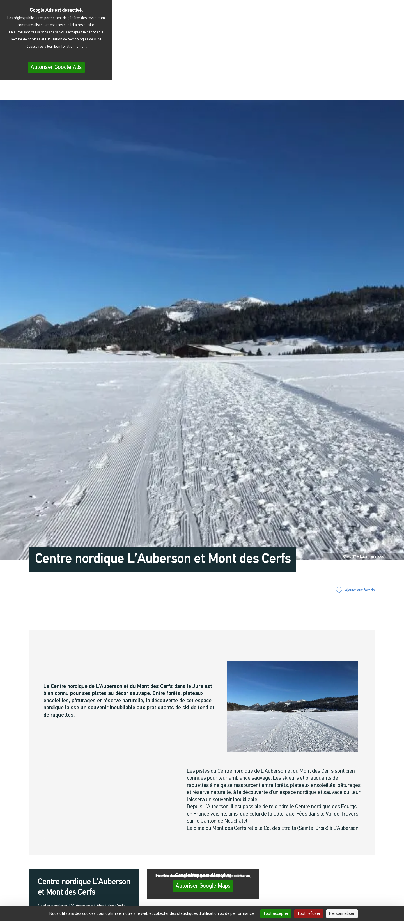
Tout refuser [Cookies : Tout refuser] (309, 913)
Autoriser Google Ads (56, 67)
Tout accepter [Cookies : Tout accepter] (276, 913)
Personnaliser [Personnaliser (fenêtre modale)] (342, 913)
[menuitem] (382, 91)
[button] (326, 90)
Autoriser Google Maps (203, 886)
